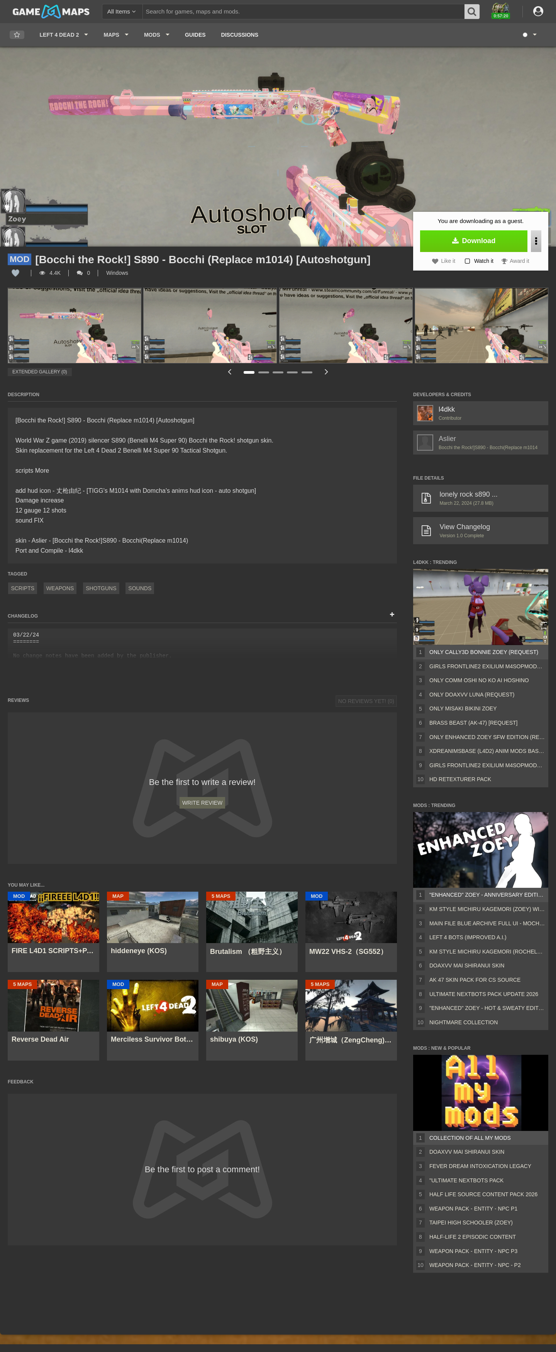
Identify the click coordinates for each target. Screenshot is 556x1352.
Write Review (202, 803)
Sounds (139, 588)
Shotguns (101, 588)
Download (474, 241)
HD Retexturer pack (460, 779)
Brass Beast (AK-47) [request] (473, 723)
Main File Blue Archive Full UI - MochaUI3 (487, 923)
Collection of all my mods (470, 1138)
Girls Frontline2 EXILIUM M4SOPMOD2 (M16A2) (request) (487, 666)
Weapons (60, 588)
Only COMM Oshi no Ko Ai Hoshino (479, 680)
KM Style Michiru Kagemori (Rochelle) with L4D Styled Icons (487, 951)
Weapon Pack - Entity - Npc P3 (473, 1251)
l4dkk (447, 409)
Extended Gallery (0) (39, 372)
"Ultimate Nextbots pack (466, 1180)
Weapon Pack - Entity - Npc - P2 (475, 1265)
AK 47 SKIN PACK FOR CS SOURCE (474, 980)
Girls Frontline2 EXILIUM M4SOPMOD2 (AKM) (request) (487, 765)
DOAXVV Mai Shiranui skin (466, 965)
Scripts (22, 588)
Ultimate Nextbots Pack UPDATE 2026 (483, 994)
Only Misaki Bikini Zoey (463, 708)
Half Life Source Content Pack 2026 (483, 1194)
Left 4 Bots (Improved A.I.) (468, 937)
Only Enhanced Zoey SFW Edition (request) (487, 737)
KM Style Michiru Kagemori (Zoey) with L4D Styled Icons (487, 909)
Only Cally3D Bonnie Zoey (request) (483, 652)
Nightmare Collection (463, 1022)
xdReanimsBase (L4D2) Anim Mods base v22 (487, 751)
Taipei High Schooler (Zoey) (471, 1222)
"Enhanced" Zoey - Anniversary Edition (487, 895)
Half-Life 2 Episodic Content (472, 1237)
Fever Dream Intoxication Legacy (480, 1166)
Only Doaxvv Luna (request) (471, 694)
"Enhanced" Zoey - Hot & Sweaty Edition (487, 1008)
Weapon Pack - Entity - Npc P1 (473, 1209)
